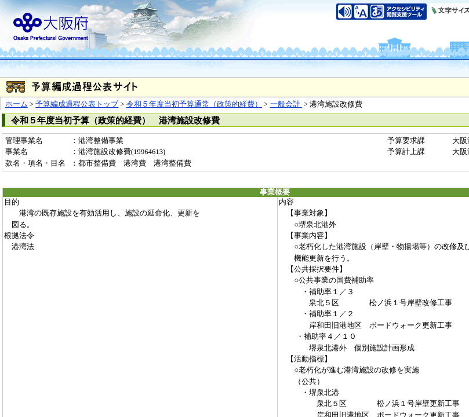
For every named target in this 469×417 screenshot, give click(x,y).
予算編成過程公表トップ (76, 104)
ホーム (16, 104)
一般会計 (286, 104)
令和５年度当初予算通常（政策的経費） (194, 104)
